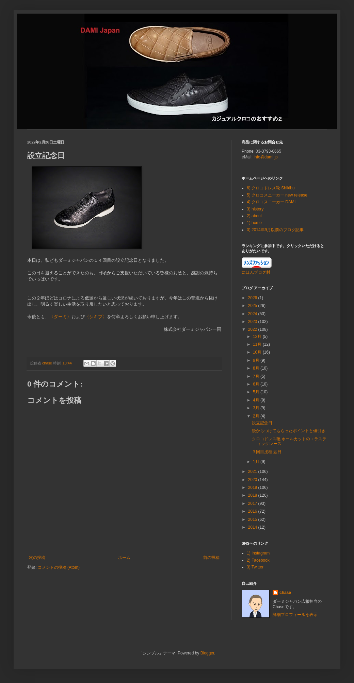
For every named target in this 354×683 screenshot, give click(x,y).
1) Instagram (258, 553)
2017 (253, 503)
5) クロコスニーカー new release (277, 195)
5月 (256, 392)
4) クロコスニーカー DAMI (271, 202)
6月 (256, 384)
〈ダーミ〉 (60, 316)
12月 (258, 336)
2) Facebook (258, 560)
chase (285, 592)
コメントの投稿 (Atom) (59, 567)
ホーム (124, 557)
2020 (253, 479)
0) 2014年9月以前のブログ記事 (275, 229)
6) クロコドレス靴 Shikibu (271, 188)
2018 (253, 495)
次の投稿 (37, 557)
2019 (253, 487)
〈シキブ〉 (96, 316)
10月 (258, 352)
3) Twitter (255, 567)
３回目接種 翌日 (266, 451)
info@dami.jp (265, 157)
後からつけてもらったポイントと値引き (288, 430)
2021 (253, 471)
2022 (253, 329)
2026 (253, 297)
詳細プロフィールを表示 (295, 614)
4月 (256, 400)
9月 (256, 360)
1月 (256, 461)
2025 (253, 305)
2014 (253, 527)
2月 (256, 416)
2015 (253, 519)
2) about (254, 216)
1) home (254, 222)
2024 (253, 313)
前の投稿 (211, 557)
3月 (256, 408)
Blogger (207, 653)
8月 (256, 368)
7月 (256, 376)
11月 (258, 344)
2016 (253, 511)
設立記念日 (262, 423)
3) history (255, 209)
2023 (253, 321)
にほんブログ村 (256, 272)
